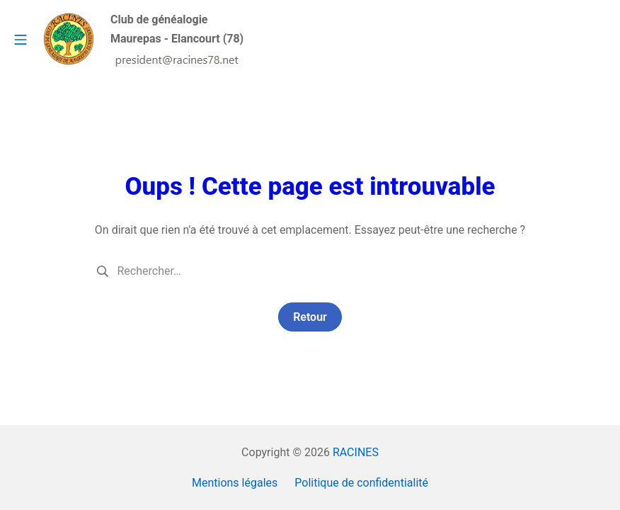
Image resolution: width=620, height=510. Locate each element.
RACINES (356, 452)
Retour (310, 317)
